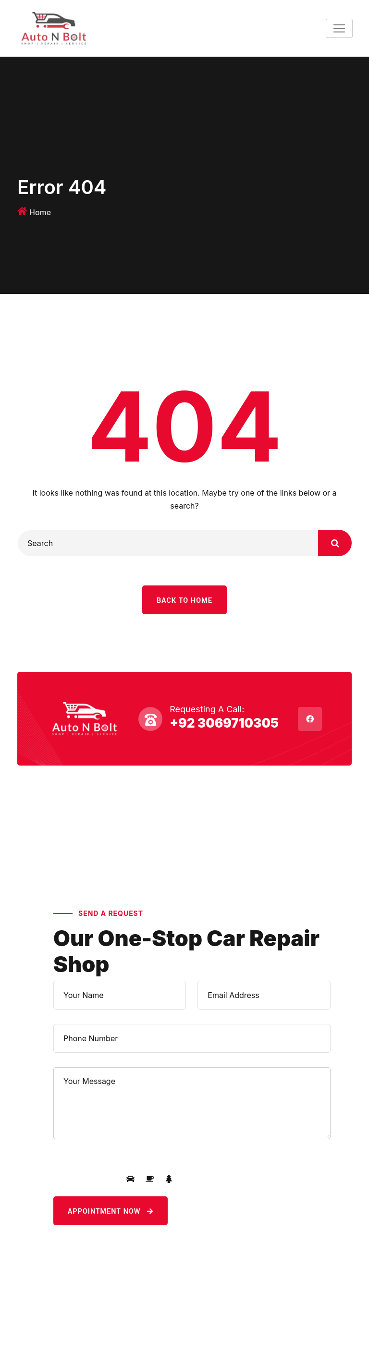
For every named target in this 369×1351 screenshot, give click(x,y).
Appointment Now (110, 1211)
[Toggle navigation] (339, 28)
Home (40, 212)
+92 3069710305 (224, 723)
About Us (40, 864)
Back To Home (184, 601)
